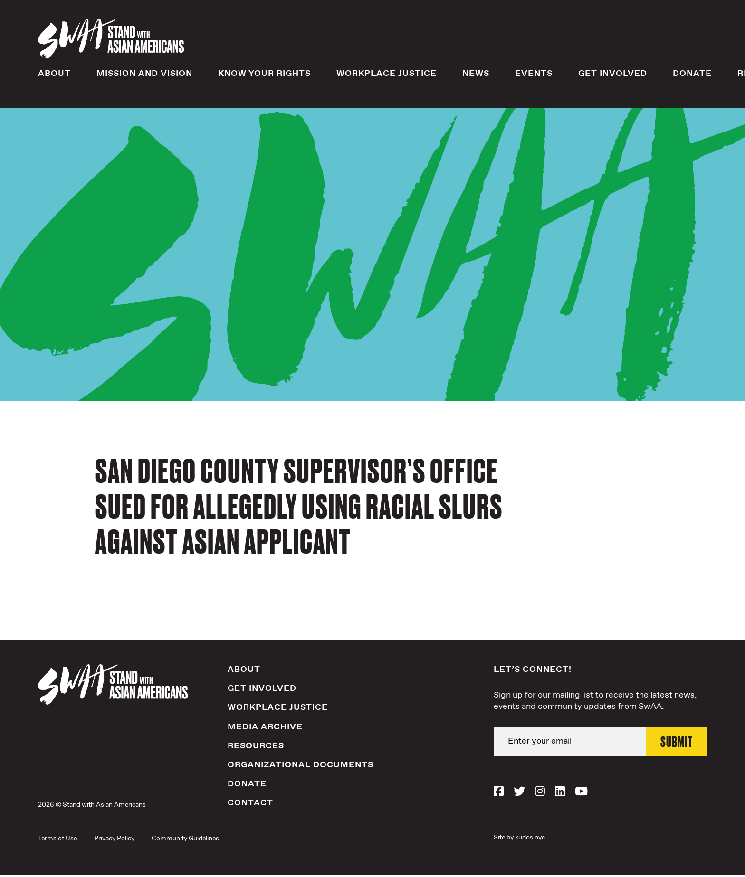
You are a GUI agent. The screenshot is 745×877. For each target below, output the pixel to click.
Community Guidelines (185, 840)
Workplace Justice (386, 75)
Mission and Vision (144, 75)
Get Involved (612, 75)
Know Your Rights (264, 75)
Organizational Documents (300, 767)
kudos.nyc (530, 839)
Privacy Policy (114, 840)
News (475, 75)
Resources (256, 748)
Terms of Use (57, 840)
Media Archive (265, 729)
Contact (250, 805)
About (54, 75)
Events (534, 75)
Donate (692, 75)
